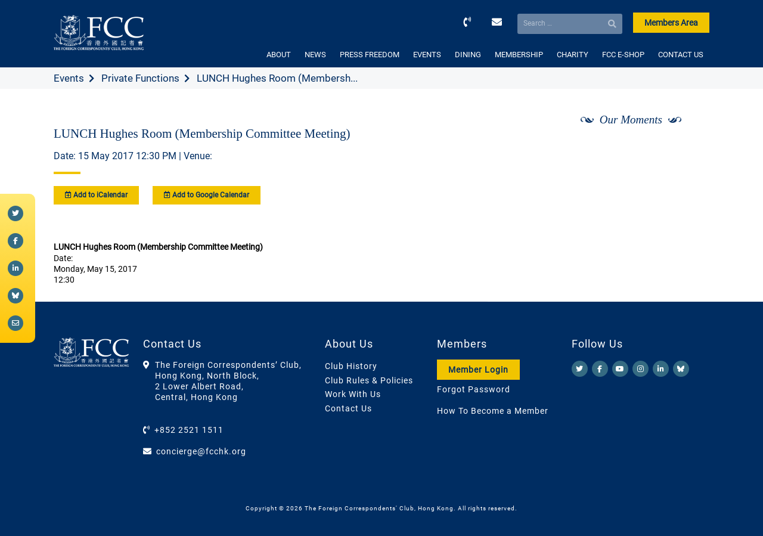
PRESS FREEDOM (369, 54)
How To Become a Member (492, 411)
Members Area (671, 22)
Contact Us (348, 408)
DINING (468, 54)
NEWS (315, 54)
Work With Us (353, 394)
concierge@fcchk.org (201, 451)
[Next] (687, 151)
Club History (351, 366)
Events (69, 78)
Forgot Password (473, 389)
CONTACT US (680, 54)
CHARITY (572, 54)
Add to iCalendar (96, 195)
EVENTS (427, 54)
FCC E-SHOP (623, 54)
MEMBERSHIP (519, 54)
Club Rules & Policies (369, 380)
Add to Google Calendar (206, 195)
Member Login (478, 369)
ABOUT (278, 54)
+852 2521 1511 (189, 430)
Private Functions (140, 78)
